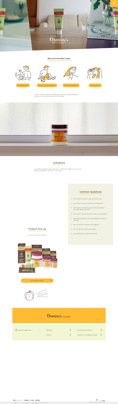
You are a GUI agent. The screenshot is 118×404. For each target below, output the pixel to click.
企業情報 (37, 400)
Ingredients (49, 330)
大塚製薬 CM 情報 (29, 400)
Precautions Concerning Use (84, 330)
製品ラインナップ (18, 400)
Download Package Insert (24, 330)
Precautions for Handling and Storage (87, 335)
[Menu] (114, 3)
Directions (49, 335)
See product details (37, 280)
